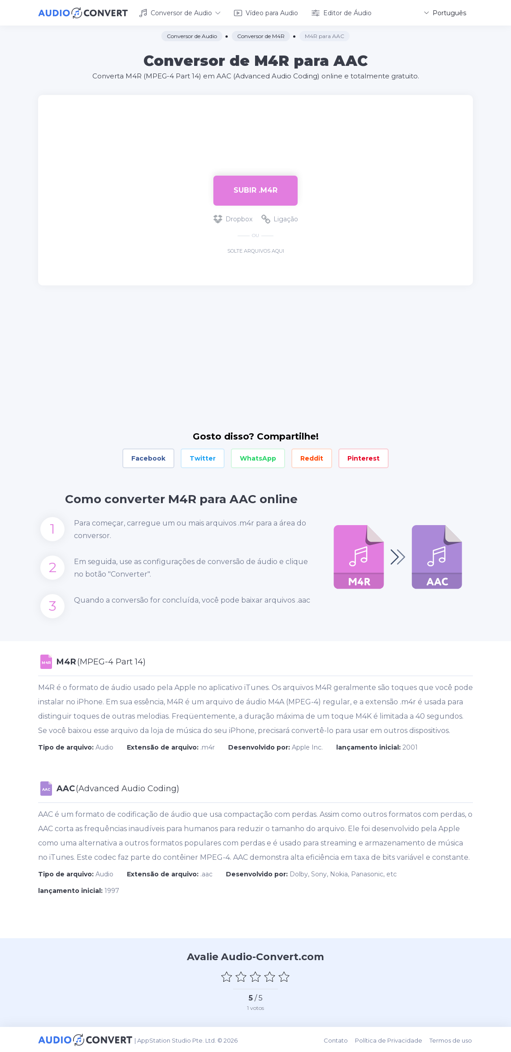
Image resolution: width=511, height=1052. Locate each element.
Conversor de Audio (180, 13)
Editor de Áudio (342, 13)
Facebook (148, 458)
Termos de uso (451, 1039)
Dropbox (232, 218)
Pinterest (363, 458)
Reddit (311, 458)
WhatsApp (258, 458)
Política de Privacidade (390, 1039)
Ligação (279, 218)
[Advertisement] (255, 123)
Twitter (203, 458)
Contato (337, 1039)
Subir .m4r (255, 189)
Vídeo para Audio (266, 13)
